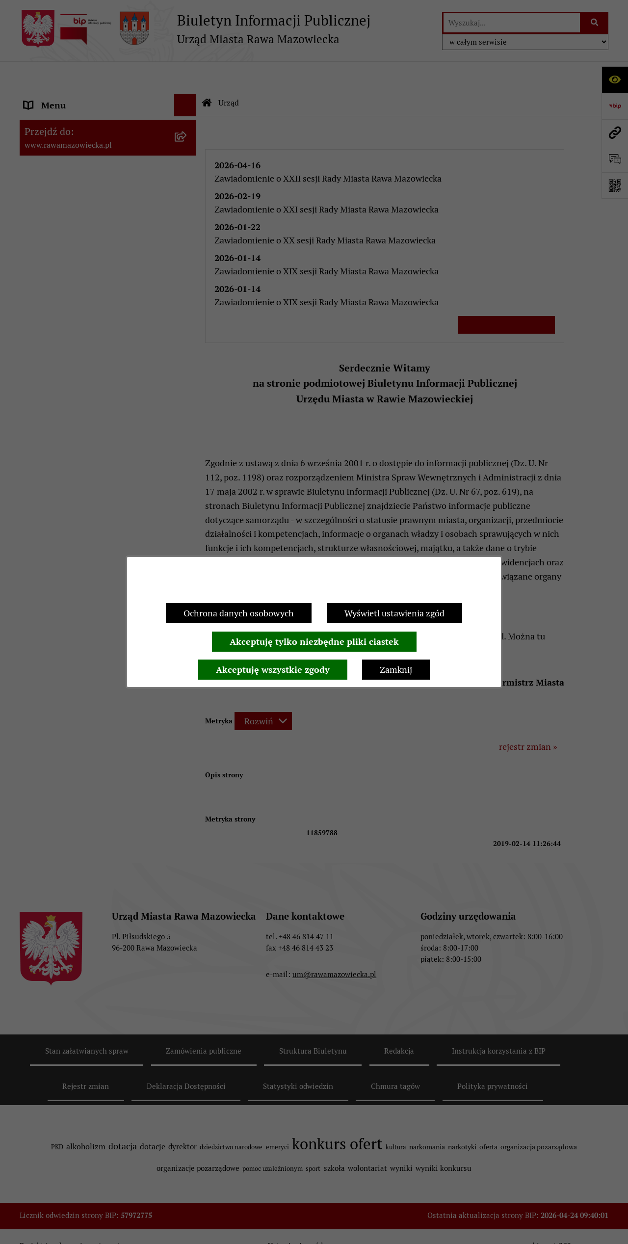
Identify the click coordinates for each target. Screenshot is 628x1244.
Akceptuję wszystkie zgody (273, 669)
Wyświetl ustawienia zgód (394, 613)
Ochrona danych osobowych (238, 613)
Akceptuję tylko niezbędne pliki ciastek (314, 641)
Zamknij (396, 669)
